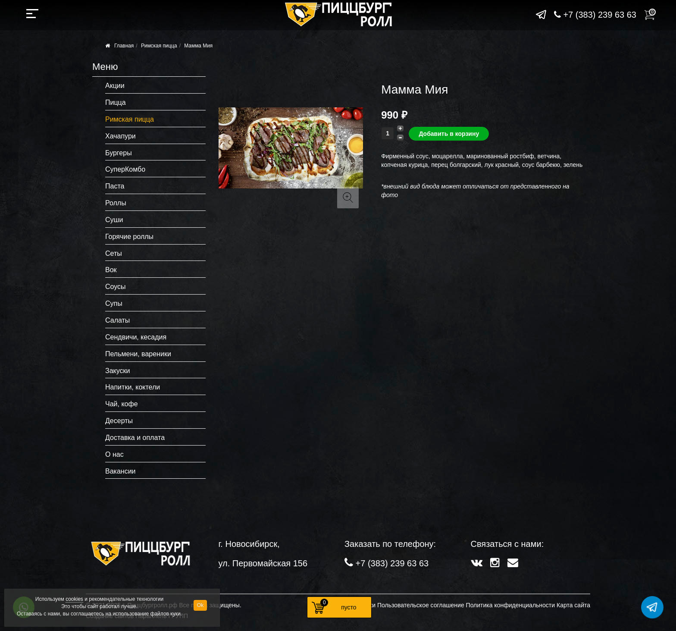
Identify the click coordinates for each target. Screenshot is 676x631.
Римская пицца (159, 46)
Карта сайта (573, 605)
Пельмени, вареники (138, 354)
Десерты (119, 420)
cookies (74, 599)
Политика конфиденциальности (510, 605)
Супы (113, 303)
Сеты (113, 253)
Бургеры (118, 153)
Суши (114, 219)
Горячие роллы (129, 236)
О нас (114, 454)
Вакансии (120, 471)
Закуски (117, 370)
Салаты (117, 320)
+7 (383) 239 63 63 (595, 14)
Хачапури (120, 136)
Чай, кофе (121, 404)
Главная (124, 46)
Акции (115, 85)
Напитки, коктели (132, 387)
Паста (114, 186)
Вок (111, 269)
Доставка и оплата (135, 437)
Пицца (115, 102)
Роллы (115, 203)
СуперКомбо (125, 169)
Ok (200, 605)
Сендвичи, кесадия (135, 337)
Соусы (115, 286)
